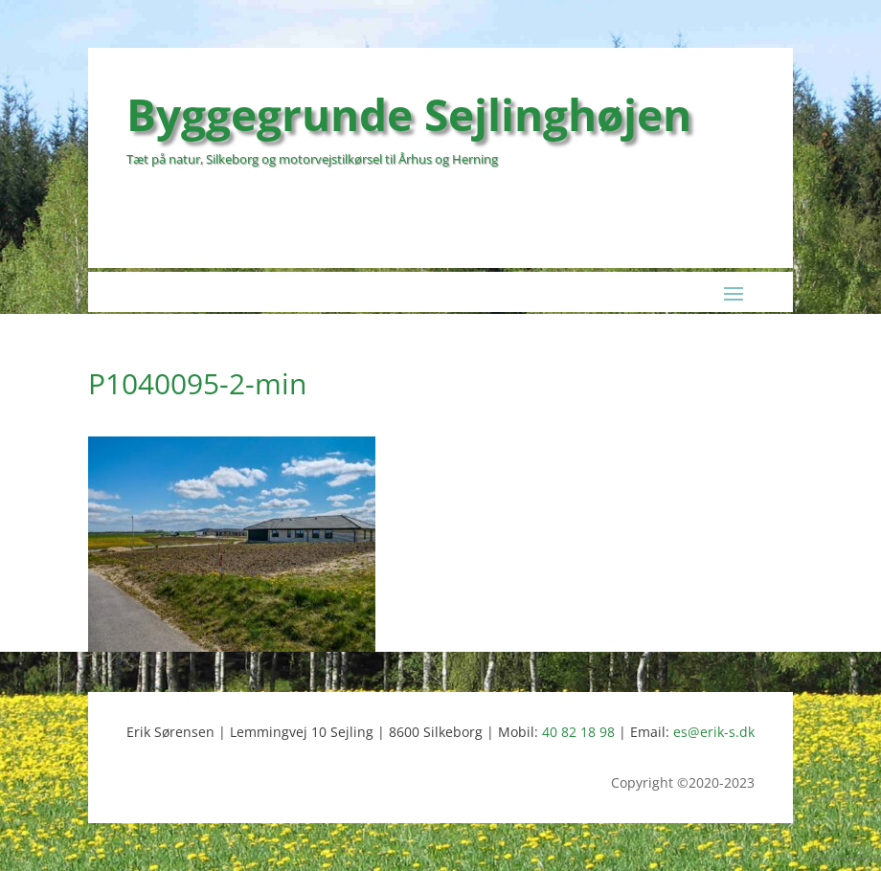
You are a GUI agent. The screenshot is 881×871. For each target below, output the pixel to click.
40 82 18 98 (578, 732)
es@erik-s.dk (714, 732)
